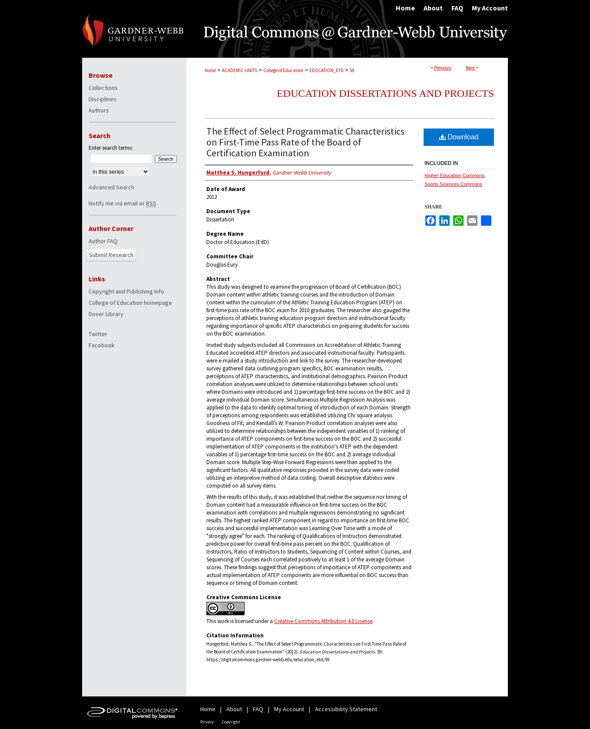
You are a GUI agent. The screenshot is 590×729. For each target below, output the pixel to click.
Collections (103, 88)
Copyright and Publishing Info (126, 291)
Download (459, 137)
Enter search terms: (111, 148)
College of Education (283, 70)
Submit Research (111, 255)
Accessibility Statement (346, 709)
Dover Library (106, 314)
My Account (289, 709)
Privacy (207, 722)
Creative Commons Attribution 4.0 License (323, 621)
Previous (442, 68)
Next (470, 68)
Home (210, 70)
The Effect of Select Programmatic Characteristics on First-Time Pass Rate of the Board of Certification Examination (305, 142)
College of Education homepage (130, 303)
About (234, 709)
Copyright (231, 722)
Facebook (102, 345)
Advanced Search (111, 187)
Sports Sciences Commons (453, 184)
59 (352, 70)
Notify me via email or (122, 203)
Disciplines (102, 99)
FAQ (258, 709)
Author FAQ (103, 241)
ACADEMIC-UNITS (239, 70)
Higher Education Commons (454, 175)
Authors (99, 110)
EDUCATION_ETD (326, 70)
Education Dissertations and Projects (385, 93)
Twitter (98, 334)
